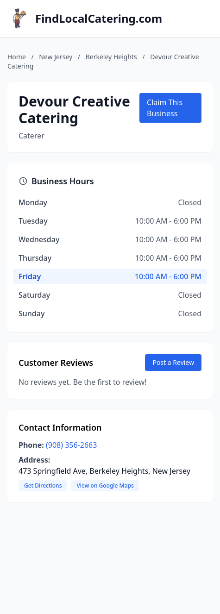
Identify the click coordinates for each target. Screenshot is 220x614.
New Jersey (55, 56)
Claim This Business (164, 108)
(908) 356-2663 (71, 445)
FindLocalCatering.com (98, 18)
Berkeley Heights (111, 56)
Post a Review (173, 362)
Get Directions (43, 485)
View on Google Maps (104, 485)
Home (16, 56)
